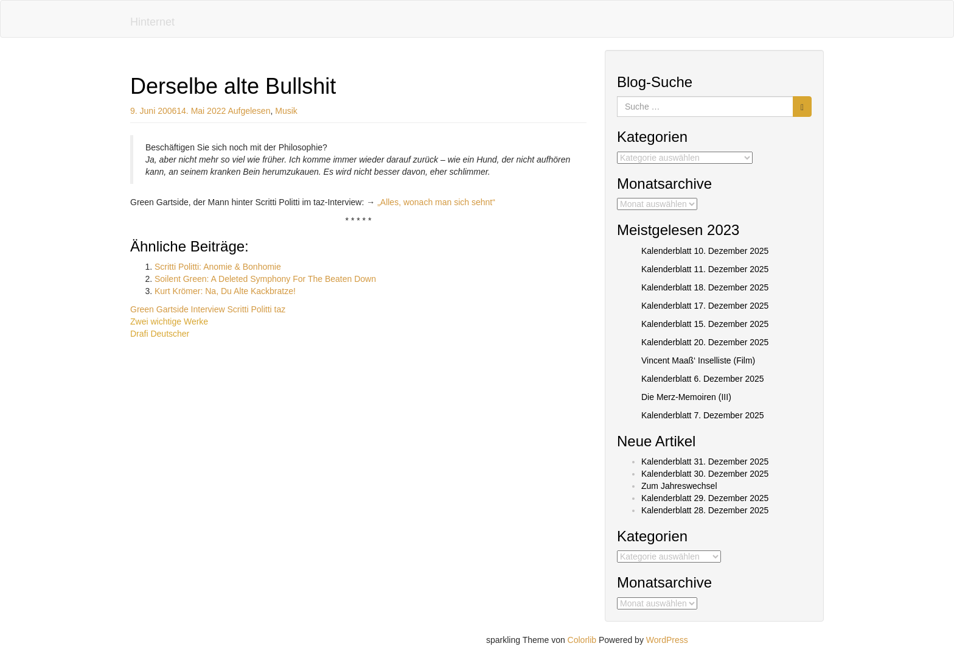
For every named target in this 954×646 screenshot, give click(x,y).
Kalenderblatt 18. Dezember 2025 (704, 287)
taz (280, 309)
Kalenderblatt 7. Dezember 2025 (702, 415)
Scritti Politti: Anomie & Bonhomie (218, 267)
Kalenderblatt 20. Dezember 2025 (704, 342)
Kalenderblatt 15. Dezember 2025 (704, 324)
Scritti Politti (250, 309)
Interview (208, 309)
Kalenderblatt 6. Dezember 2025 (702, 379)
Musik (286, 111)
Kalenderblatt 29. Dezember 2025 (704, 498)
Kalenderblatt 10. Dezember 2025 (704, 251)
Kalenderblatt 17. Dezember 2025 (704, 306)
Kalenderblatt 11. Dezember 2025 (704, 269)
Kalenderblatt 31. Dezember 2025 (704, 461)
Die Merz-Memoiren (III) (686, 397)
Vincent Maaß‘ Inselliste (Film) (698, 360)
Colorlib (582, 640)
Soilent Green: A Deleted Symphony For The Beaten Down (265, 279)
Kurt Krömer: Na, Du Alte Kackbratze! (225, 291)
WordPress (667, 640)
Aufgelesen (249, 111)
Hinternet (152, 22)
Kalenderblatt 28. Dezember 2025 (704, 510)
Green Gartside (159, 309)
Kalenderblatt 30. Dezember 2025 (704, 474)
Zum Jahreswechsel (679, 486)
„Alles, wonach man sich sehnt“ (436, 202)
